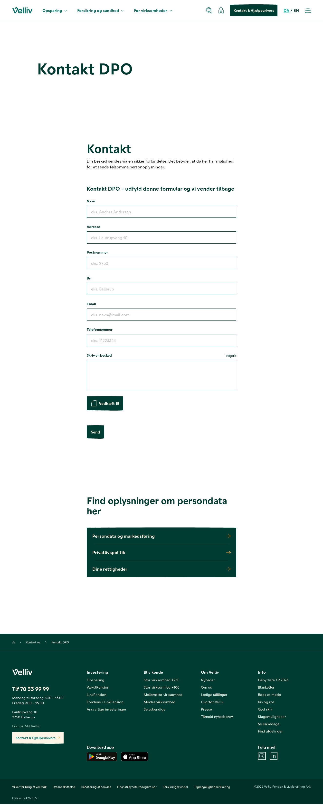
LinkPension (96, 695)
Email (91, 303)
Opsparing (54, 10)
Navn (91, 201)
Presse (206, 709)
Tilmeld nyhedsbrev (217, 717)
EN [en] (296, 10)
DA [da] (286, 10)
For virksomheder (153, 10)
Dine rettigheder (161, 569)
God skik (265, 709)
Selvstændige (154, 709)
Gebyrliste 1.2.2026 (273, 680)
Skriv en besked (161, 355)
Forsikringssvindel (175, 787)
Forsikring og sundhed (100, 10)
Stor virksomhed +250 (162, 680)
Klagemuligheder (272, 717)
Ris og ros (266, 702)
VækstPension (98, 687)
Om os (206, 687)
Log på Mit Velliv (25, 726)
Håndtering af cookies (96, 787)
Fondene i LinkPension (105, 702)
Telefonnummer (100, 329)
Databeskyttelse (64, 787)
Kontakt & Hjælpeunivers (253, 10)
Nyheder (208, 680)
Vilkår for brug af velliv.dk (29, 787)
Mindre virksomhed (159, 702)
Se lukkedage (268, 724)
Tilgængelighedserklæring (212, 787)
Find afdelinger (270, 731)
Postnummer (97, 252)
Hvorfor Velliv (212, 702)
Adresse (93, 226)
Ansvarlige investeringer (106, 709)
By (89, 278)
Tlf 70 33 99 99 (30, 689)
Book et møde (269, 695)
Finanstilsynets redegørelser (137, 787)
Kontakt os (33, 643)
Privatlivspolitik (161, 553)
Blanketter (266, 687)
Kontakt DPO (60, 643)
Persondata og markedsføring (161, 536)
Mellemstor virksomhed (163, 695)
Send (95, 432)
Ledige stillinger (214, 695)
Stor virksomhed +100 (162, 687)
